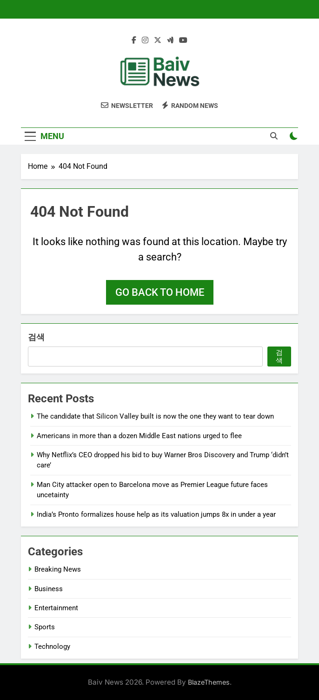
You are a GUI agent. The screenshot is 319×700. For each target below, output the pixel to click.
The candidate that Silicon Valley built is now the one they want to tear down (155, 416)
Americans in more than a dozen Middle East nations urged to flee (139, 436)
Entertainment (56, 608)
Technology (52, 646)
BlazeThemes (209, 682)
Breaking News (57, 569)
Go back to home (159, 292)
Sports (44, 627)
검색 (36, 337)
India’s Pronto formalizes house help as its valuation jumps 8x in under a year (156, 514)
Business (48, 589)
